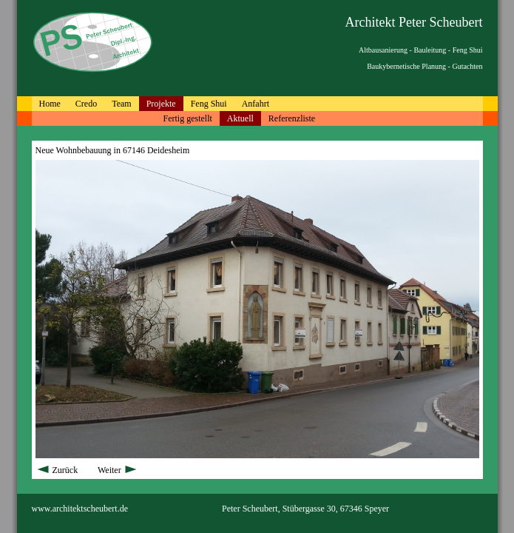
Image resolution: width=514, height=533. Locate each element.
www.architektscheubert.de (80, 508)
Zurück (58, 470)
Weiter (118, 470)
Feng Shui (209, 103)
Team (121, 103)
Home (50, 103)
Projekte (161, 103)
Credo (86, 103)
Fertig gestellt (187, 118)
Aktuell (240, 118)
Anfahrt (255, 103)
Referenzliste (291, 118)
